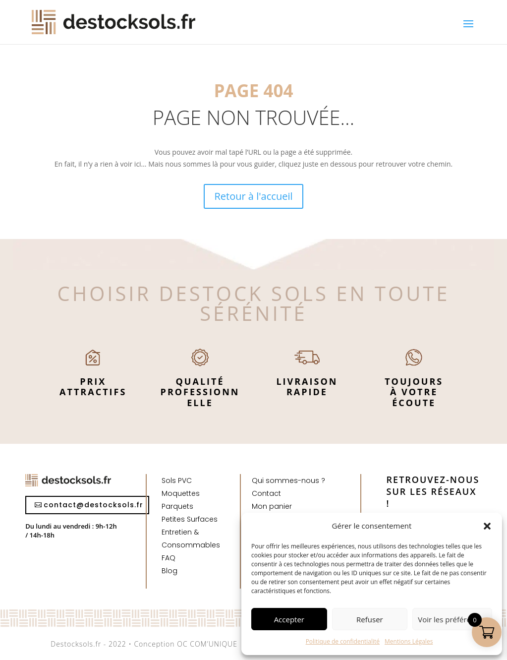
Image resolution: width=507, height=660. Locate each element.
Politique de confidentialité (343, 641)
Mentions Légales (409, 641)
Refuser (369, 619)
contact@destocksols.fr (93, 505)
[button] (487, 526)
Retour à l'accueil (254, 196)
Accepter (289, 619)
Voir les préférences (452, 619)
